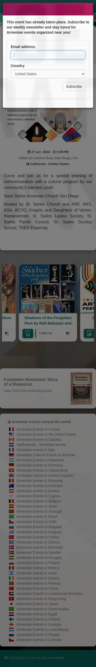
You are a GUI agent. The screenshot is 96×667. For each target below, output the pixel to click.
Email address (23, 23)
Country (18, 42)
